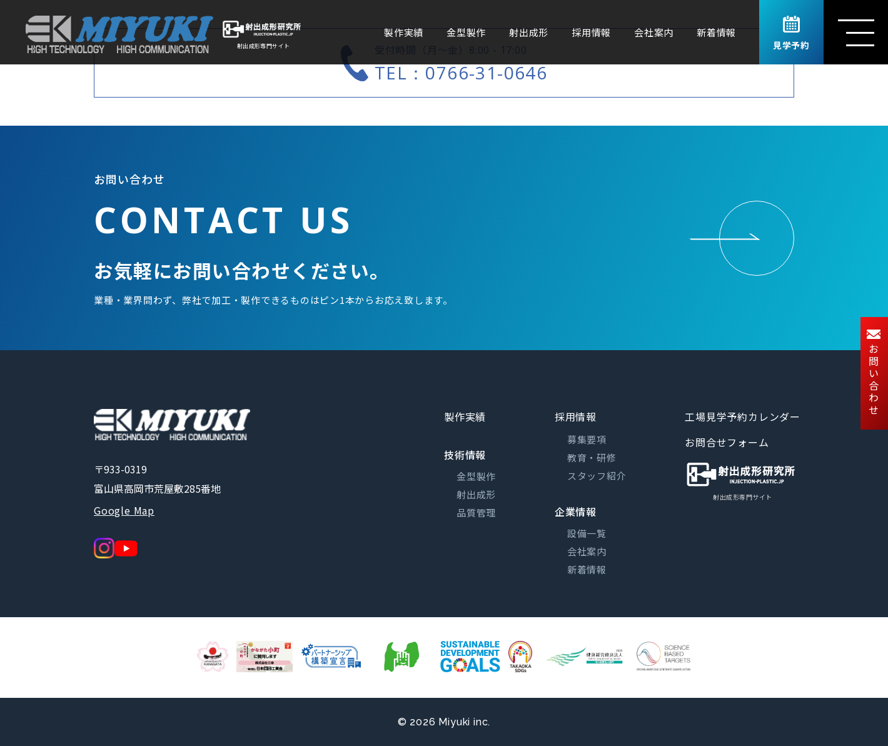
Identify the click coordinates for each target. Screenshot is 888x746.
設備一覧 (587, 533)
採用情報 (591, 32)
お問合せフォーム (727, 442)
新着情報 (716, 32)
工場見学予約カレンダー (742, 416)
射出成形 (528, 32)
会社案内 (654, 32)
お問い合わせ (873, 373)
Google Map (124, 510)
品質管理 (476, 512)
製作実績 (403, 32)
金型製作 (466, 32)
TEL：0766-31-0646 (461, 72)
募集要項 (587, 439)
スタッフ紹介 (597, 475)
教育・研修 (592, 457)
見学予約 (791, 34)
